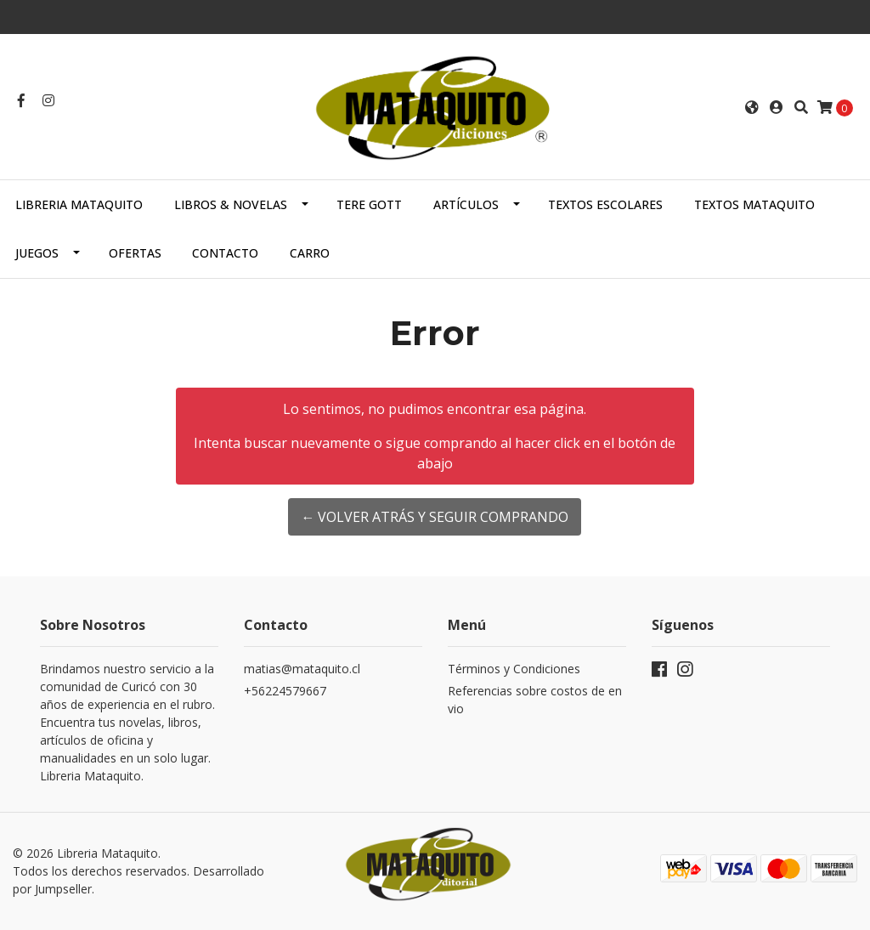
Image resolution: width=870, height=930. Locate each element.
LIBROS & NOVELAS (230, 204)
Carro (310, 253)
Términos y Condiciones (514, 669)
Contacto (225, 253)
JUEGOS (37, 253)
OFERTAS (135, 253)
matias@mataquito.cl (302, 669)
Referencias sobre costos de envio (535, 700)
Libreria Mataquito (79, 204)
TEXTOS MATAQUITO (754, 204)
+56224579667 (285, 691)
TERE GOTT (369, 204)
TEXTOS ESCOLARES (605, 204)
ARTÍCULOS (466, 204)
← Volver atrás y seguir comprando (434, 517)
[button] (751, 107)
